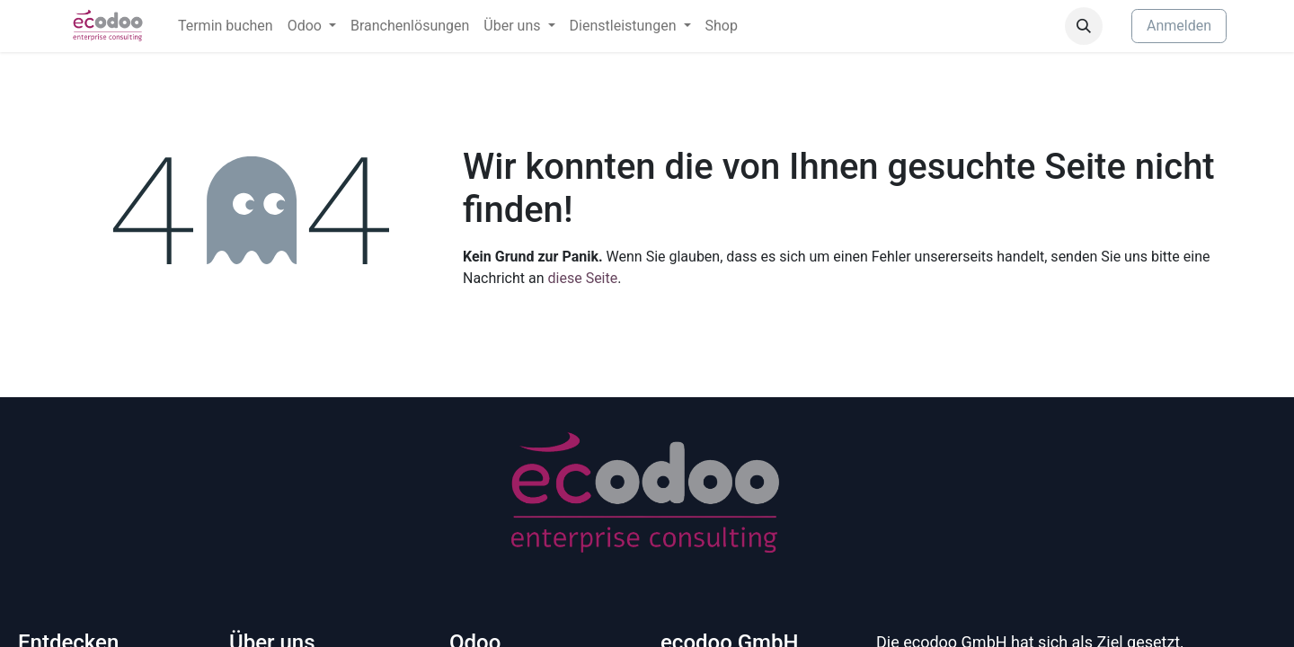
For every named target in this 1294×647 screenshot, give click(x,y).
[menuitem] (225, 26)
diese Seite (583, 278)
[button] (1084, 26)
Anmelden (1179, 25)
